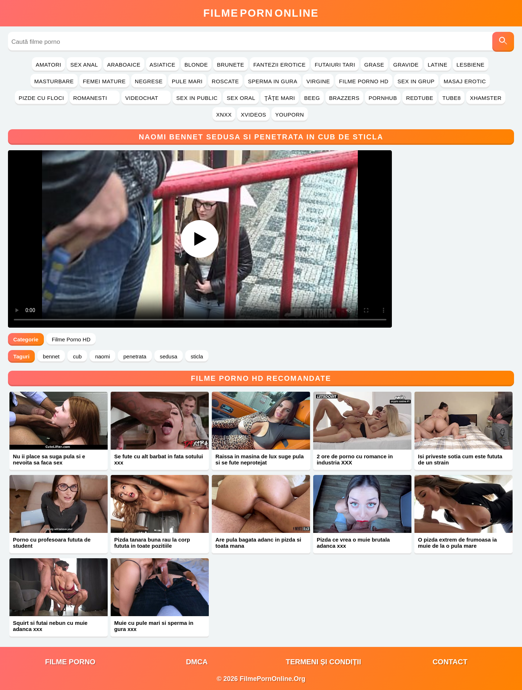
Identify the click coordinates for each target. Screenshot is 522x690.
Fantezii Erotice (279, 65)
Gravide (406, 65)
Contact (449, 662)
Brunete (230, 65)
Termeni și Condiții (323, 662)
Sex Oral (241, 98)
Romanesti (94, 98)
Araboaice (123, 65)
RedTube (419, 98)
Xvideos (253, 115)
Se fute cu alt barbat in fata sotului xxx (158, 459)
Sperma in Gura (272, 81)
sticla (197, 356)
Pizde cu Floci (41, 98)
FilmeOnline (261, 13)
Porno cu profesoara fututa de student (52, 543)
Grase (374, 65)
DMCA (197, 662)
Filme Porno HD (363, 81)
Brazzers (344, 98)
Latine (437, 65)
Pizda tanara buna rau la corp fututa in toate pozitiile (152, 543)
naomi (102, 356)
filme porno (70, 662)
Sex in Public (197, 98)
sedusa (168, 356)
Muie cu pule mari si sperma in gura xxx (153, 626)
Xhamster (485, 98)
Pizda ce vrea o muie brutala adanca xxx (353, 543)
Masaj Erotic (465, 81)
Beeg (312, 98)
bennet (51, 356)
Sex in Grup (416, 81)
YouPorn (289, 115)
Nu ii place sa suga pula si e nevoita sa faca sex (49, 459)
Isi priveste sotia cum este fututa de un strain (460, 459)
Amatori (48, 65)
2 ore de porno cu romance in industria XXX (355, 459)
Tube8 (451, 98)
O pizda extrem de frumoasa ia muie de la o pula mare (457, 543)
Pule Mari (187, 81)
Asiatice (162, 65)
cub (77, 356)
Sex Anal (84, 65)
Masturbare (54, 81)
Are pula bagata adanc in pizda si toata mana (258, 543)
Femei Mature (104, 81)
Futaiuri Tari (335, 65)
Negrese (149, 81)
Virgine (318, 81)
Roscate (225, 81)
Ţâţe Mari (279, 98)
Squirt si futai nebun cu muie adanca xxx (50, 626)
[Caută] (503, 42)
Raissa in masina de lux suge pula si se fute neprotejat (259, 459)
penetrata (134, 356)
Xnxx (224, 115)
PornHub (383, 98)
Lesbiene (470, 65)
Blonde (196, 65)
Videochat (146, 98)
